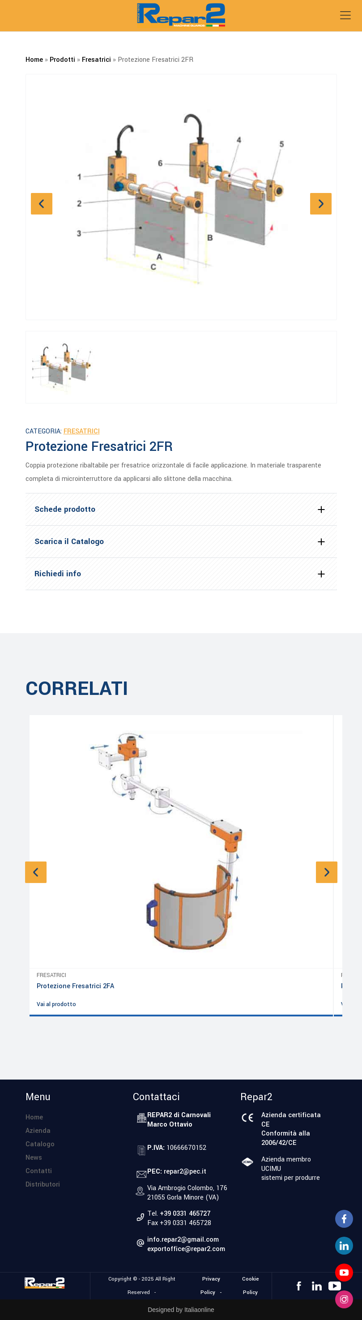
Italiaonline (199, 1309)
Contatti (39, 1171)
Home (34, 59)
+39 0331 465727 (185, 1213)
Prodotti (62, 59)
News (34, 1157)
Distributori (43, 1184)
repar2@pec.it (185, 1171)
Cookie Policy (250, 1285)
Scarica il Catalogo (69, 541)
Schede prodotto (64, 509)
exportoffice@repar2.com (186, 1249)
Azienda (38, 1131)
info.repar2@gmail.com (183, 1239)
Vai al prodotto (56, 1004)
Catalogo (40, 1144)
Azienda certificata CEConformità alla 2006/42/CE (291, 1129)
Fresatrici (96, 59)
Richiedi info (57, 573)
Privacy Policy (210, 1285)
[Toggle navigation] (345, 15)
